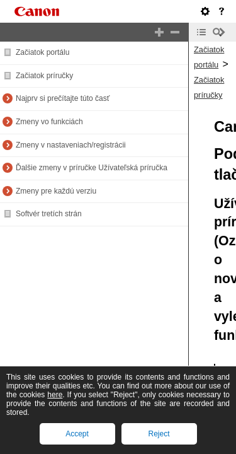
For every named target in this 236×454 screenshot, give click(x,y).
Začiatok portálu (42, 52)
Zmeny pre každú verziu (56, 191)
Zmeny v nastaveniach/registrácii (71, 145)
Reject (158, 433)
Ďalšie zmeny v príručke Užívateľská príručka (91, 167)
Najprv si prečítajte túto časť (63, 98)
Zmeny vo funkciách (49, 121)
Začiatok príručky (44, 75)
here (54, 394)
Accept (77, 433)
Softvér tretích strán (49, 213)
